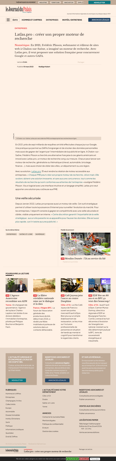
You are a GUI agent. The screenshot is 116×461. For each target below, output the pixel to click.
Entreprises (52, 20)
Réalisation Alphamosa (37, 444)
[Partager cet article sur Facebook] (91, 62)
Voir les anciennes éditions (89, 432)
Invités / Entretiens (72, 20)
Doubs (45, 399)
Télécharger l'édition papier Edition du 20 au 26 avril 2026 (90, 426)
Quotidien (10, 433)
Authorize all (72, 459)
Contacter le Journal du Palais (53, 417)
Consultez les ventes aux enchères (92, 410)
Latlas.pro (36, 171)
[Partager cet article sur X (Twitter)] (87, 62)
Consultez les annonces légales (91, 396)
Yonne (44, 406)
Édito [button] (15, 20)
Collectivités (10, 404)
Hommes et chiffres (32, 20)
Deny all (85, 459)
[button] (8, 20)
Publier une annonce (87, 399)
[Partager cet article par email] (99, 62)
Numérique (40, 234)
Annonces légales (57, 380)
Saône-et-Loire (26, 234)
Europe (8, 408)
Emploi (80, 2)
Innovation (68, 2)
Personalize (95, 459)
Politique (9, 426)
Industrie (43, 2)
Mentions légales (48, 420)
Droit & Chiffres (11, 436)
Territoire (55, 2)
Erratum (45, 428)
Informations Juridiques (15, 429)
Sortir (8, 422)
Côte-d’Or (46, 396)
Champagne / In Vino (13, 401)
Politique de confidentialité (52, 424)
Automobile (10, 411)
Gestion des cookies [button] (50, 431)
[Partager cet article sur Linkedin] (95, 62)
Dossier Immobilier (13, 415)
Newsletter (99, 2)
